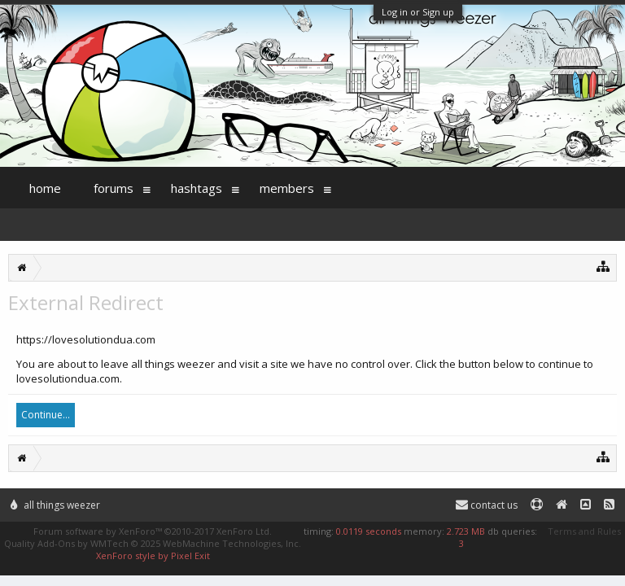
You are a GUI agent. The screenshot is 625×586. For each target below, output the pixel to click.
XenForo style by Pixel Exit (153, 555)
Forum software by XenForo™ (152, 531)
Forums (113, 188)
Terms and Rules (584, 531)
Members (287, 188)
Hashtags (196, 188)
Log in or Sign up (418, 12)
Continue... (45, 415)
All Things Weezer (55, 505)
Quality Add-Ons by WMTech (152, 543)
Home (45, 188)
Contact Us (487, 505)
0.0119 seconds (368, 531)
